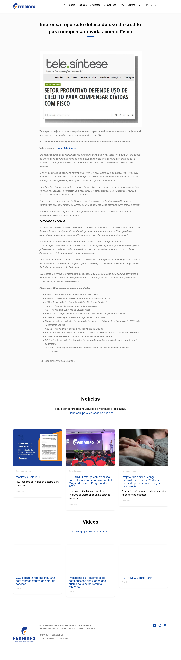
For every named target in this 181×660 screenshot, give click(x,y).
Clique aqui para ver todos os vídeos (90, 531)
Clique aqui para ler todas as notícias (90, 413)
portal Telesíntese (66, 148)
